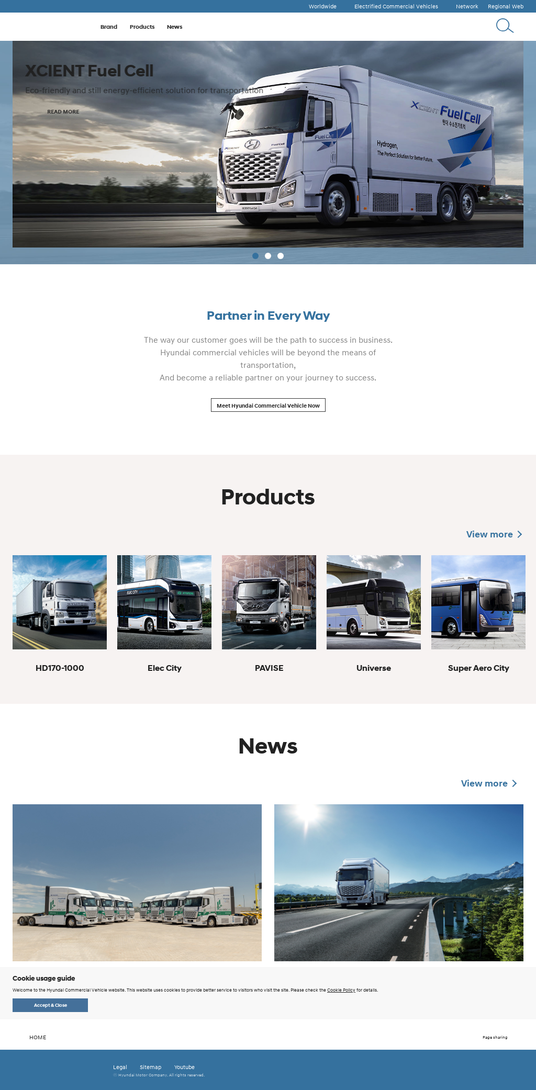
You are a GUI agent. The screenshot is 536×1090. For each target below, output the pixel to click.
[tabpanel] (268, 152)
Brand (108, 26)
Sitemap (150, 1067)
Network (467, 6)
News (174, 26)
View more (489, 534)
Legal (120, 1067)
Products (142, 26)
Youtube (184, 1067)
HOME (29, 1037)
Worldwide (323, 6)
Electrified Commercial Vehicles (396, 6)
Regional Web (505, 6)
